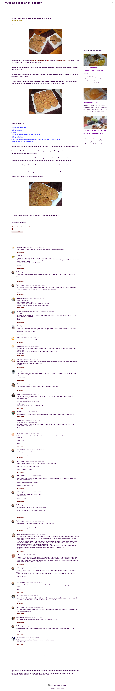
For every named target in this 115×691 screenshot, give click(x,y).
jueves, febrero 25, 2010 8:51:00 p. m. (29, 595)
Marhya (18, 420)
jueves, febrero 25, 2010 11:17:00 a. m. (35, 272)
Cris (17, 359)
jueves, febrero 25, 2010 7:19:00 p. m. (35, 521)
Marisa (18, 346)
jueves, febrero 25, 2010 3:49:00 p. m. (30, 411)
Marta (18, 384)
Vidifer (18, 411)
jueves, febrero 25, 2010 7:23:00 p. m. (29, 554)
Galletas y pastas (17, 231)
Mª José (18, 637)
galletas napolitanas (37, 60)
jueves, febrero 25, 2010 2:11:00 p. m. (30, 371)
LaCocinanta (20, 298)
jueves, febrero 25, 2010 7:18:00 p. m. (35, 505)
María (18, 337)
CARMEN (19, 256)
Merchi (18, 326)
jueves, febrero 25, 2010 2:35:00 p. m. (30, 394)
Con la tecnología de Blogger (57, 685)
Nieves (18, 371)
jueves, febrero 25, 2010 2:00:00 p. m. (29, 359)
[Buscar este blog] (105, 3)
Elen (17, 595)
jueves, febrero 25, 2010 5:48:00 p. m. (30, 433)
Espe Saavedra (21, 247)
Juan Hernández (21, 534)
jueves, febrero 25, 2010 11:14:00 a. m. (36, 247)
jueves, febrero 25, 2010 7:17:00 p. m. (35, 475)
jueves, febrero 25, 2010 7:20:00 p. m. (36, 534)
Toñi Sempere (20, 272)
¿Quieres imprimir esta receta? (20, 227)
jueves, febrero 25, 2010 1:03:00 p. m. (30, 337)
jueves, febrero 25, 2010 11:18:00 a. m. (35, 285)
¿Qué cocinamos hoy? (63, 60)
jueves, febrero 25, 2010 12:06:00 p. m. (45, 311)
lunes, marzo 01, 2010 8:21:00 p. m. (34, 626)
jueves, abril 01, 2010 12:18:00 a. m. (31, 637)
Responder (20, 252)
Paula (18, 394)
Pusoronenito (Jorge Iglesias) (25, 311)
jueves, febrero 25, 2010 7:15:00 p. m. (35, 449)
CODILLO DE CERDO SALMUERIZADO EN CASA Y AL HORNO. (94, 70)
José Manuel (20, 617)
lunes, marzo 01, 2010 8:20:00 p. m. (33, 617)
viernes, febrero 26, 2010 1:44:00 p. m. (35, 607)
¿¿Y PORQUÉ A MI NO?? (91, 102)
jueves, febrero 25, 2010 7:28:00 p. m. (35, 568)
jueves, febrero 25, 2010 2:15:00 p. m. (30, 384)
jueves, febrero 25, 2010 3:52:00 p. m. (31, 420)
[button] (12, 24)
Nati (17, 554)
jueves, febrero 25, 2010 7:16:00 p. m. (35, 461)
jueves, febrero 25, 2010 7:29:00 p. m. (35, 582)
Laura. (18, 433)
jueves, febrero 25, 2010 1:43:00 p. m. (30, 346)
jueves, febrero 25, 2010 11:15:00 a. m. (32, 256)
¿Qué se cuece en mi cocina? (23, 2)
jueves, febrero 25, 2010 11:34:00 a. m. (34, 298)
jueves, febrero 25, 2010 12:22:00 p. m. (30, 326)
